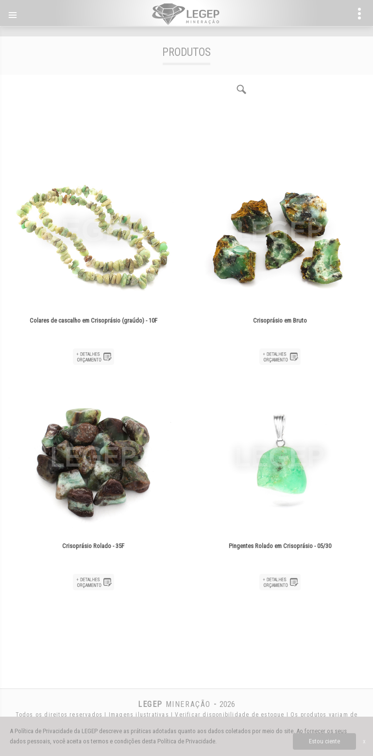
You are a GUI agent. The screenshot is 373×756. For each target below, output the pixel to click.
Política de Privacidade (186, 741)
